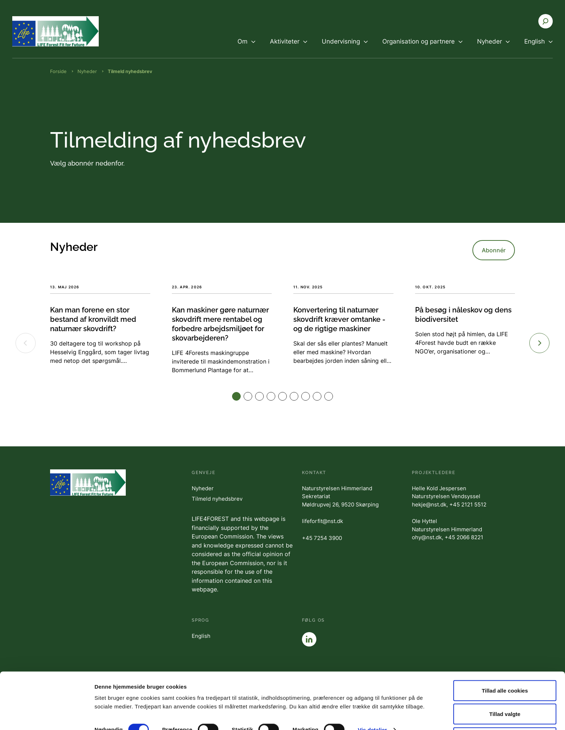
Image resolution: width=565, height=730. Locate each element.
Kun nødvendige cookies (505, 711)
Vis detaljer (372, 703)
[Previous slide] (25, 343)
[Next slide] (539, 343)
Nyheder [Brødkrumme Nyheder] (87, 71)
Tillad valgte (504, 687)
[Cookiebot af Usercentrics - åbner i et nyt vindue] (46, 716)
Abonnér (494, 250)
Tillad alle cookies (505, 664)
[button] (236, 396)
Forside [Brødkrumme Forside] (58, 71)
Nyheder (203, 488)
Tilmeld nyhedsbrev (217, 498)
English (201, 635)
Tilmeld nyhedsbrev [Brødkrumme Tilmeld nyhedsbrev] (130, 71)
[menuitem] (246, 47)
